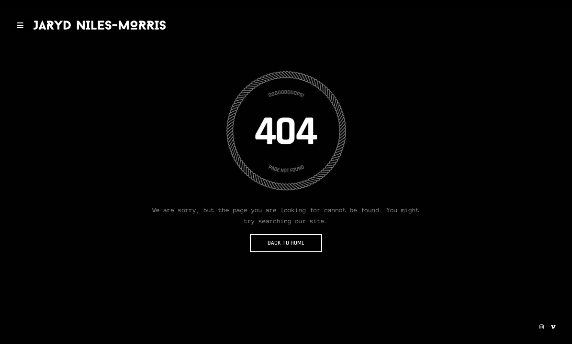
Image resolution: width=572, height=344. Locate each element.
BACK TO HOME (286, 243)
